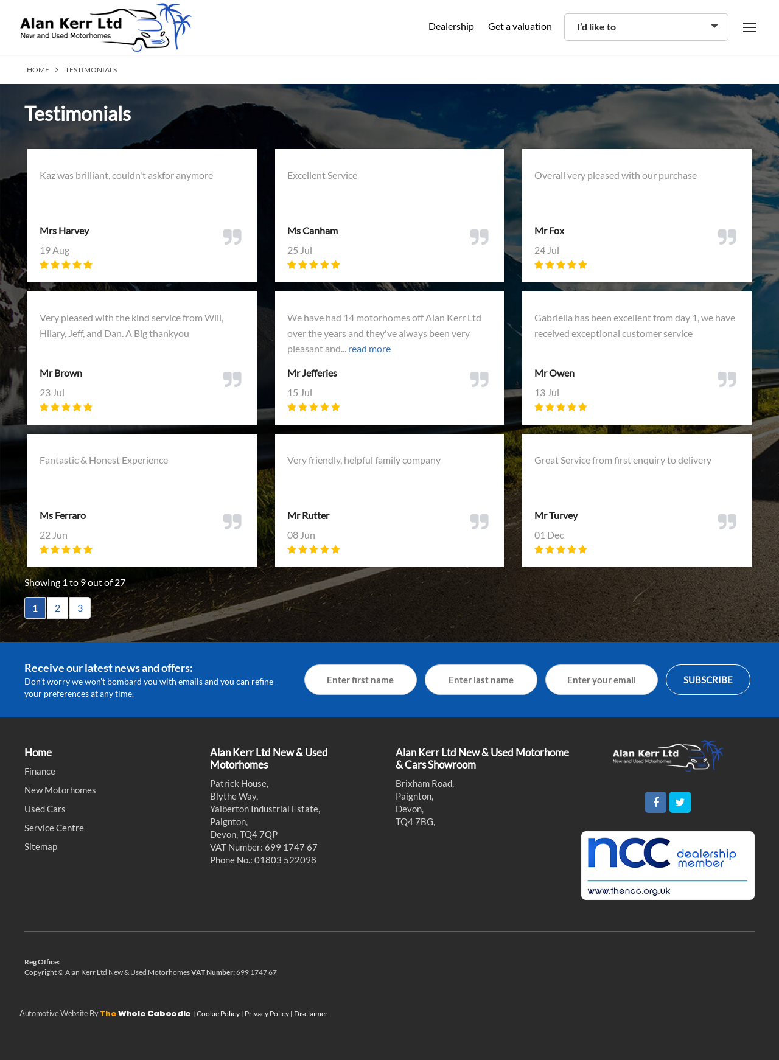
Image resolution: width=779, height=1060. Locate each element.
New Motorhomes (60, 789)
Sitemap (40, 846)
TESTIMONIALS (91, 69)
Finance (39, 770)
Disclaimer (311, 1013)
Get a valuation (520, 26)
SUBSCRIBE (708, 679)
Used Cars (45, 808)
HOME (38, 69)
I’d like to (596, 26)
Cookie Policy (219, 1013)
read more (369, 348)
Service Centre (54, 827)
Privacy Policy (267, 1013)
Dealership (451, 26)
